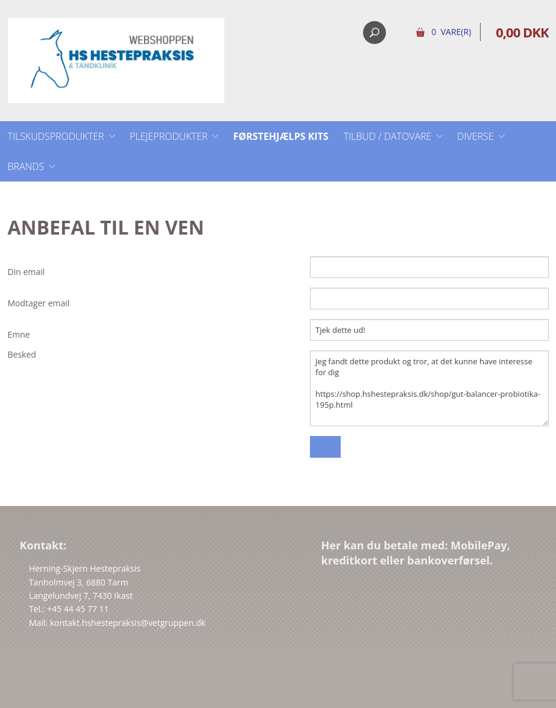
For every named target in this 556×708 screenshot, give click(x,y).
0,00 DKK (522, 32)
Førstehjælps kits (281, 136)
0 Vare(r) (451, 31)
